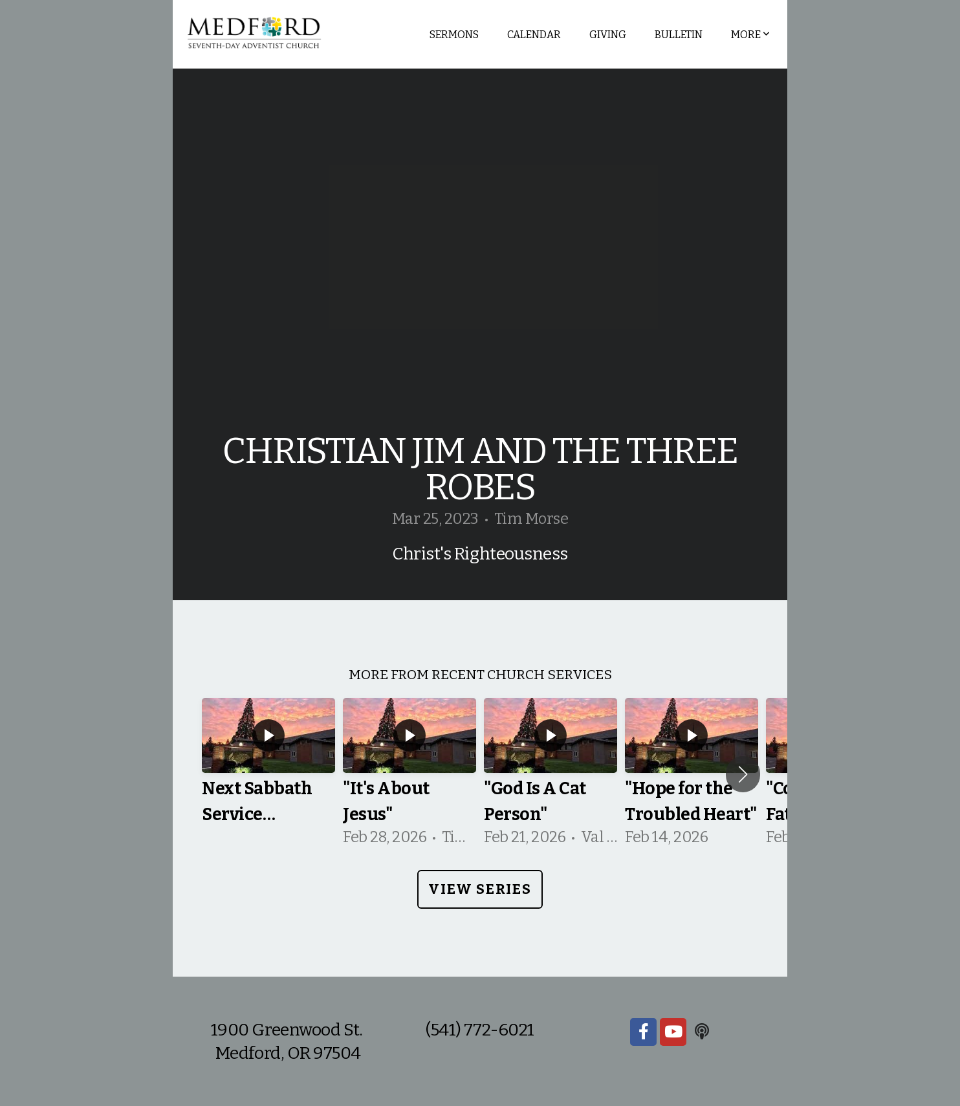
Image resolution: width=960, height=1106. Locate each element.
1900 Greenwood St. (288, 1029)
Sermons (454, 34)
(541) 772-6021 (480, 1029)
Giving (607, 34)
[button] (743, 774)
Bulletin (679, 34)
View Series (479, 889)
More (750, 34)
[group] (268, 774)
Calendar (534, 34)
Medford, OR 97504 (288, 1053)
